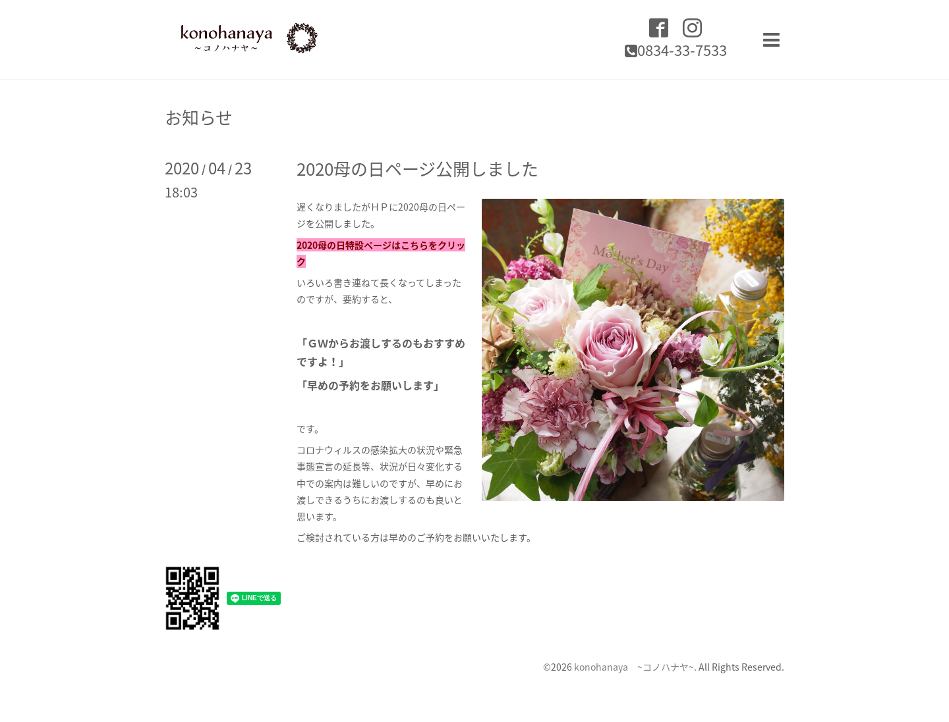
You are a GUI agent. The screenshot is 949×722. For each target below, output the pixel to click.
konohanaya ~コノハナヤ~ (634, 666)
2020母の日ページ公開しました (417, 168)
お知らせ (199, 117)
